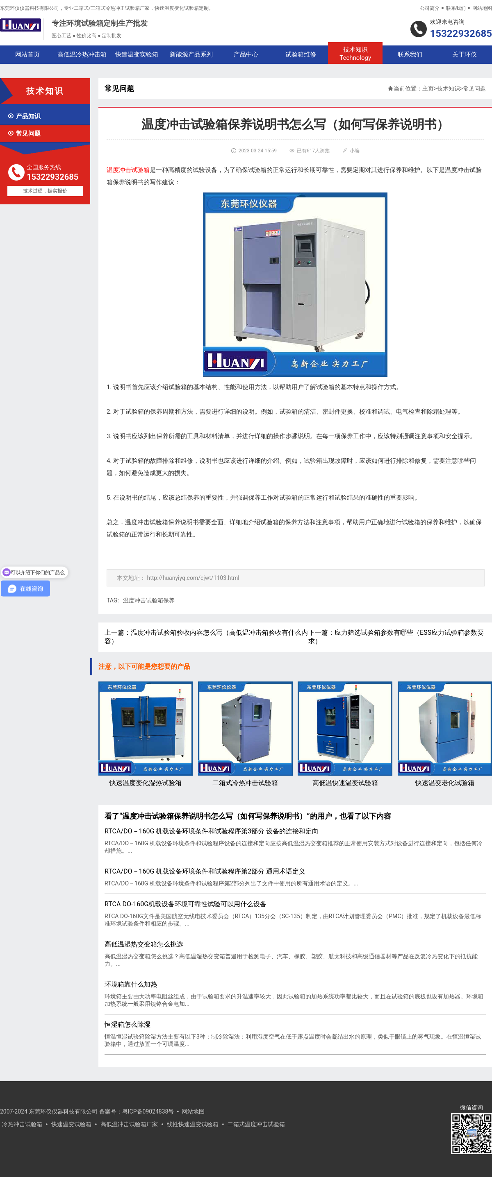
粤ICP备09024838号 (148, 1111)
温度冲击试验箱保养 (149, 600)
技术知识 (355, 54)
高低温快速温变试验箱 (345, 734)
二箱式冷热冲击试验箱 (245, 734)
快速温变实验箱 (136, 54)
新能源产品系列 (191, 54)
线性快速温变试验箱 (193, 1124)
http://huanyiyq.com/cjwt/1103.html (193, 578)
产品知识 (24, 116)
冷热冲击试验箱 (22, 1124)
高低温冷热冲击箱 (82, 54)
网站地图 (482, 8)
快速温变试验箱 (71, 1124)
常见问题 (24, 133)
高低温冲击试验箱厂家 (129, 1124)
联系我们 (456, 8)
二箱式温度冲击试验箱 (256, 1124)
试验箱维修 (300, 54)
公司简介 (430, 8)
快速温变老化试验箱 (445, 734)
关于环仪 (464, 54)
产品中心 (246, 54)
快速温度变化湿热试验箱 (145, 734)
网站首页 (27, 54)
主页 (428, 88)
